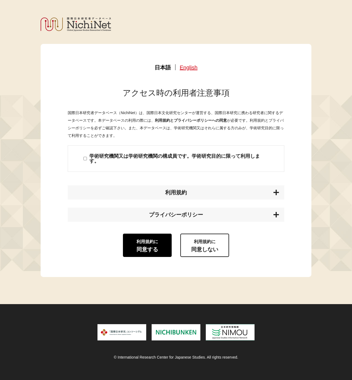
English (189, 67)
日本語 (163, 67)
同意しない (204, 245)
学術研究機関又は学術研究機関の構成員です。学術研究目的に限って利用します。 (174, 158)
